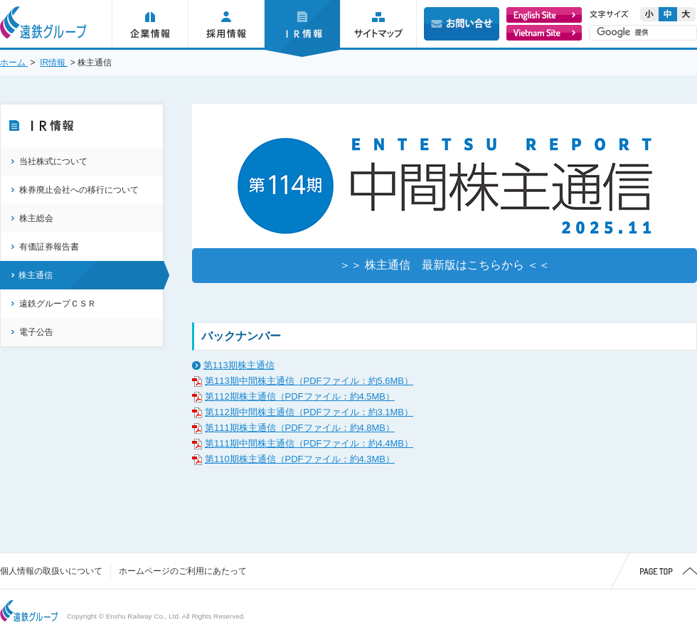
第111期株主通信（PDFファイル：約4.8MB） (300, 427)
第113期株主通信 (239, 365)
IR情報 (54, 63)
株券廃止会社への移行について (79, 190)
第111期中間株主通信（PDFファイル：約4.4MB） (309, 443)
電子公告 (36, 332)
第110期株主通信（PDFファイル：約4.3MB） (300, 459)
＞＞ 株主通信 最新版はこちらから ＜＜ (444, 265)
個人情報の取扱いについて (51, 571)
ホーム (14, 63)
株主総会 (36, 218)
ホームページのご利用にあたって (183, 571)
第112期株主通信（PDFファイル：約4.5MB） (300, 396)
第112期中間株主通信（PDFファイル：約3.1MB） (309, 412)
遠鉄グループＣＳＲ (57, 304)
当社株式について (53, 161)
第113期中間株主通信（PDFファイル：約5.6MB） (309, 380)
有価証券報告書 (49, 247)
